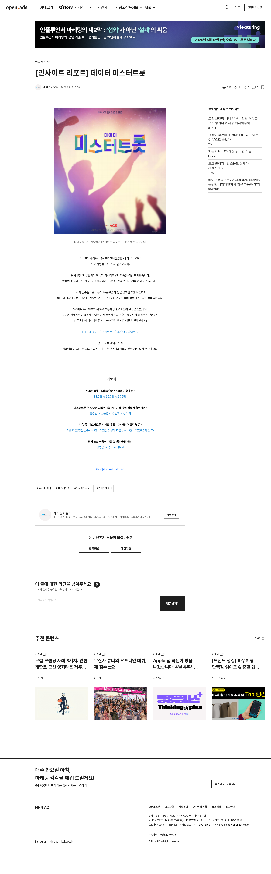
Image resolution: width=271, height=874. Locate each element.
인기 (92, 7)
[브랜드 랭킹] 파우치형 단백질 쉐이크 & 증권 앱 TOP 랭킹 (233, 664)
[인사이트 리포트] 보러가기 (110, 469)
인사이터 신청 (255, 7)
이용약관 (153, 834)
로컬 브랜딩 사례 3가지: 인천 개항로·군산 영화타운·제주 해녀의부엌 (61, 664)
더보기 (259, 638)
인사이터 (107, 7)
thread (54, 841)
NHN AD (42, 807)
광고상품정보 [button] (128, 7)
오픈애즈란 (154, 806)
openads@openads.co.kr (234, 824)
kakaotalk (67, 841)
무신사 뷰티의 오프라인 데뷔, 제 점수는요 (120, 664)
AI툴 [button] (148, 7)
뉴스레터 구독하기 (231, 784)
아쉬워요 (126, 548)
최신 (81, 7)
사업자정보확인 (190, 820)
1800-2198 (204, 824)
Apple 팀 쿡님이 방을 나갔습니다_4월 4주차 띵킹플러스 (173, 664)
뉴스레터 (216, 806)
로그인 (237, 7)
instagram (41, 841)
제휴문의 (183, 806)
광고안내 (230, 806)
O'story (66, 7)
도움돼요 (94, 548)
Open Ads (16, 8)
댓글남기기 (173, 603)
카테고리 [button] (44, 7)
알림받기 (171, 515)
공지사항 (169, 806)
